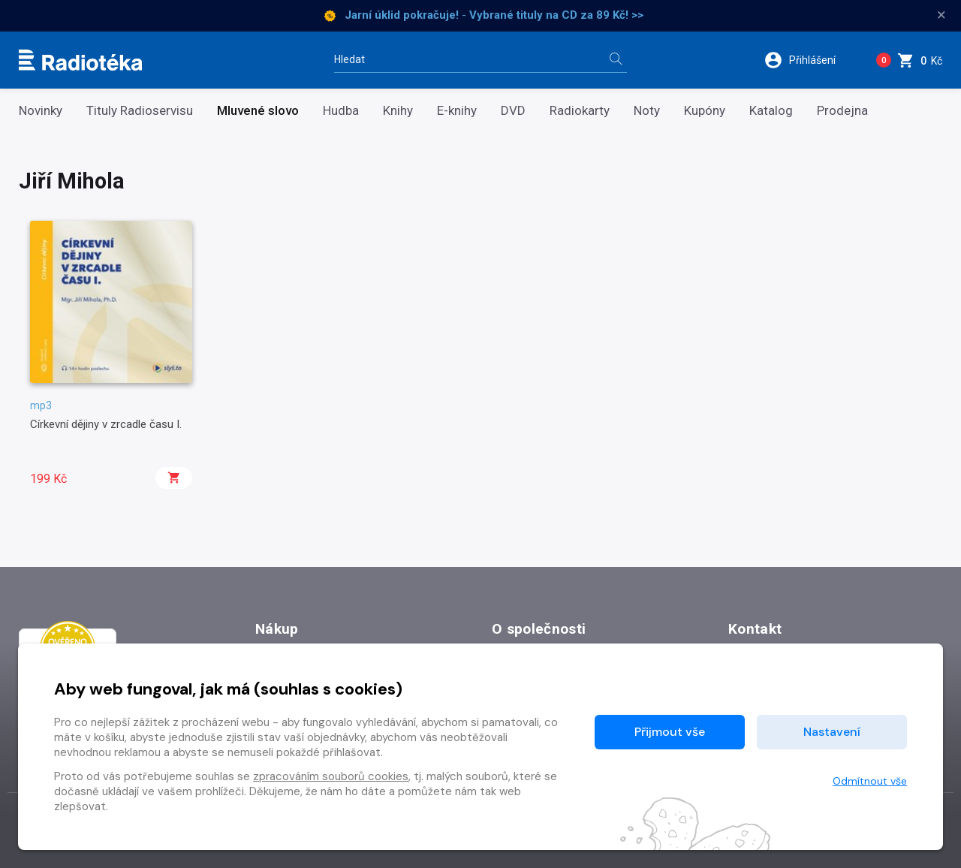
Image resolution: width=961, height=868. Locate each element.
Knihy (398, 110)
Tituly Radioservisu (139, 110)
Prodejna (842, 110)
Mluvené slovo (258, 110)
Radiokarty (580, 110)
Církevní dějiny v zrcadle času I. (106, 424)
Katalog (771, 110)
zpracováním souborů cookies (330, 776)
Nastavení (831, 732)
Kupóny (704, 110)
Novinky (40, 110)
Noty (647, 110)
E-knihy (457, 110)
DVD (513, 110)
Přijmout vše (669, 732)
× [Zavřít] (941, 15)
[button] (810, 60)
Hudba (341, 110)
